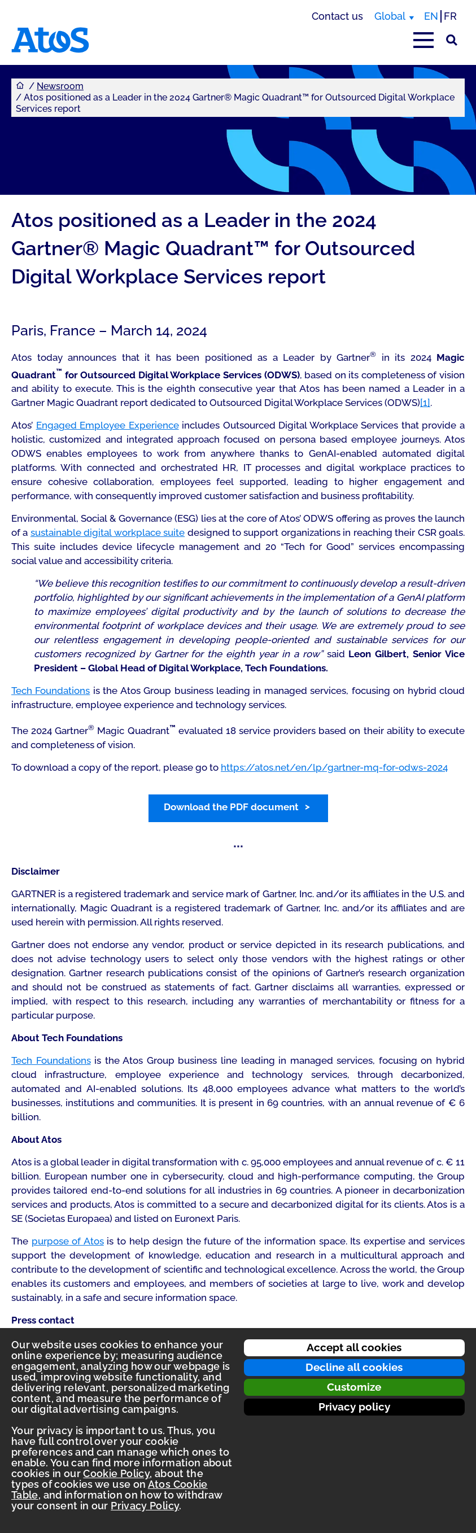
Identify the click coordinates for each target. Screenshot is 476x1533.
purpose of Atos (68, 1241)
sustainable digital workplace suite (107, 532)
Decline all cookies (354, 1367)
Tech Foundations (50, 690)
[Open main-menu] (423, 40)
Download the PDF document (231, 807)
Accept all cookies (354, 1347)
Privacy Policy (145, 1506)
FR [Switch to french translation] (450, 16)
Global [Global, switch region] (389, 16)
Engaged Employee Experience (107, 425)
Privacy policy (354, 1406)
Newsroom (60, 86)
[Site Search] (452, 40)
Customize (354, 1387)
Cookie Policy (116, 1473)
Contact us (337, 16)
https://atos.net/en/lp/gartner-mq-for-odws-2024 (334, 767)
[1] (425, 402)
